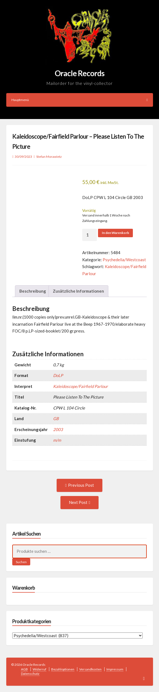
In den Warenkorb (115, 233)
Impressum (114, 669)
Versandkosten (90, 669)
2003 (58, 429)
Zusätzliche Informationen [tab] (78, 291)
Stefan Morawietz (49, 157)
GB (56, 418)
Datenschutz (30, 674)
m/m (57, 440)
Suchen (21, 562)
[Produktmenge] (89, 235)
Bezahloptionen (62, 669)
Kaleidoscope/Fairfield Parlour (80, 386)
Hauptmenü (79, 100)
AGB (24, 669)
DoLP (58, 375)
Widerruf (39, 669)
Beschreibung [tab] (32, 291)
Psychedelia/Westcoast (124, 259)
